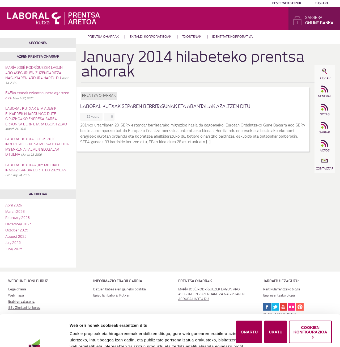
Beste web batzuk (286, 3)
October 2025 (16, 230)
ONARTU (249, 302)
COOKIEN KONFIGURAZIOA (310, 302)
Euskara (322, 3)
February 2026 (17, 218)
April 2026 (13, 205)
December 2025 (18, 224)
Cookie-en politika (182, 335)
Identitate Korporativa (232, 36)
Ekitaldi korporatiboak (150, 36)
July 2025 (13, 243)
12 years (94, 116)
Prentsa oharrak (103, 36)
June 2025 (13, 249)
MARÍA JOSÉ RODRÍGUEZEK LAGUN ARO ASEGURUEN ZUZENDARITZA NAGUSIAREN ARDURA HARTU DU (34, 73)
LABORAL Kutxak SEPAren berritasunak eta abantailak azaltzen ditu (165, 106)
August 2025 (16, 237)
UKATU (275, 302)
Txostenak (191, 36)
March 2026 (15, 212)
